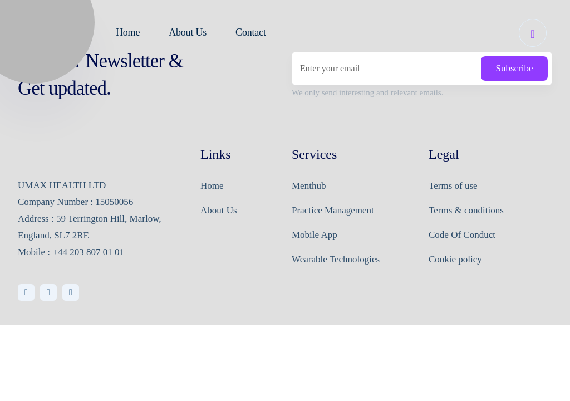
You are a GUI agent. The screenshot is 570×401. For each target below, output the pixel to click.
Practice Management (333, 210)
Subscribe (514, 68)
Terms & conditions (466, 210)
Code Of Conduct (462, 234)
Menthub (309, 185)
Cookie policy (455, 259)
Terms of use (453, 185)
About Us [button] (188, 32)
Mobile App (314, 234)
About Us (218, 210)
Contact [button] (250, 32)
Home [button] (128, 32)
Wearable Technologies (336, 259)
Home (212, 185)
